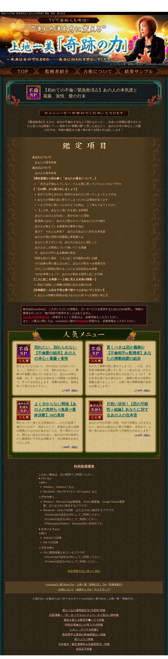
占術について (66, 589)
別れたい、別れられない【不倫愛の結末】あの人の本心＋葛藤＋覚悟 (55, 353)
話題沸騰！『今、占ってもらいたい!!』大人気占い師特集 (84, 615)
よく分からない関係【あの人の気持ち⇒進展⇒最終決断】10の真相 (55, 409)
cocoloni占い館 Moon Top (60, 584)
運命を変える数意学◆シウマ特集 (84, 620)
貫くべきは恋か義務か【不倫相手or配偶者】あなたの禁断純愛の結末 (129, 353)
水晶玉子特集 (84, 648)
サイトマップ (101, 589)
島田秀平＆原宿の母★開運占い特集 (84, 634)
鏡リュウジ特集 (84, 639)
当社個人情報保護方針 (36, 317)
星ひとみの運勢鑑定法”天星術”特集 (84, 610)
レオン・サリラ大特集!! (84, 629)
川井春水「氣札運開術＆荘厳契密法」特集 (84, 644)
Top (92, 584)
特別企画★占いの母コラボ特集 (84, 624)
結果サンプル (84, 589)
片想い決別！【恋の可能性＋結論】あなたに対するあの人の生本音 (127, 409)
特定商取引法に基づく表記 (84, 571)
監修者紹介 (115, 584)
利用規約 (81, 321)
